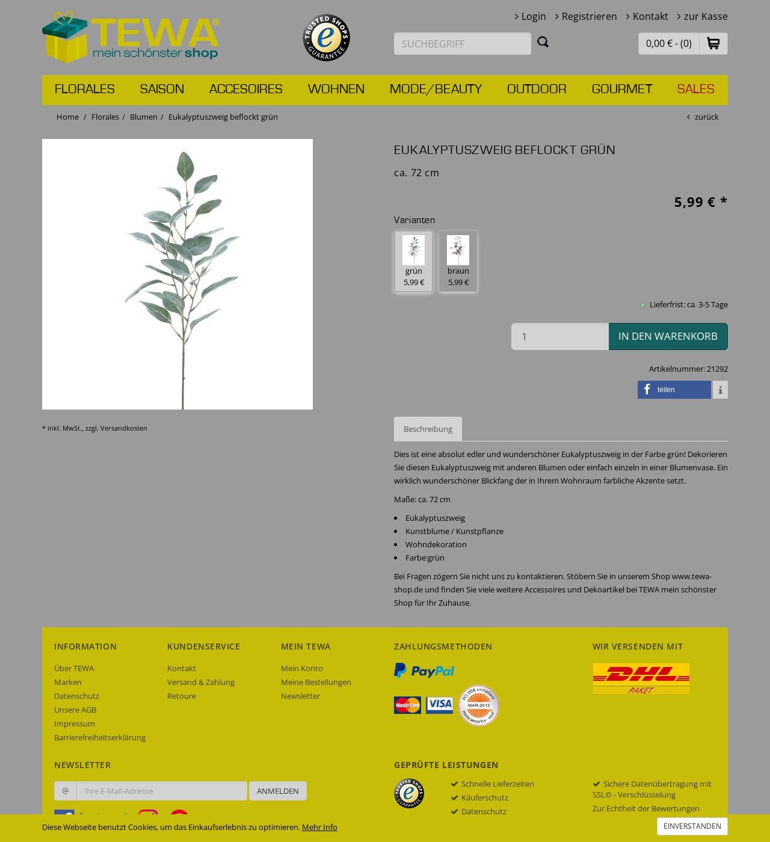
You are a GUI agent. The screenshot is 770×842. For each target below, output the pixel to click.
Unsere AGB (75, 709)
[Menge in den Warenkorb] (560, 336)
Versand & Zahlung (201, 682)
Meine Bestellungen (316, 682)
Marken (68, 682)
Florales (85, 89)
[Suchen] (543, 41)
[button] (713, 43)
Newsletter (300, 695)
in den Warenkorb (668, 336)
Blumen (144, 116)
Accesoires (246, 89)
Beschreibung (428, 428)
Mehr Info (319, 827)
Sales (696, 89)
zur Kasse (706, 16)
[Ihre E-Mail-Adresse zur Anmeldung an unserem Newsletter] (161, 791)
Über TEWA (74, 668)
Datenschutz (76, 695)
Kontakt (650, 16)
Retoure (181, 695)
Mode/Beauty (436, 89)
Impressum (74, 723)
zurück (707, 116)
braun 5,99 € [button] (458, 261)
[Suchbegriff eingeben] (462, 43)
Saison (162, 89)
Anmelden (278, 790)
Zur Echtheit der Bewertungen (646, 808)
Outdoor (537, 89)
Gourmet (622, 89)
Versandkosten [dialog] (123, 427)
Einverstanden (692, 826)
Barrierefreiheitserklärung (100, 737)
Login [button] (534, 16)
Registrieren (589, 16)
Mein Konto (302, 668)
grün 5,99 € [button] (413, 261)
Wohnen (336, 89)
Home (68, 116)
